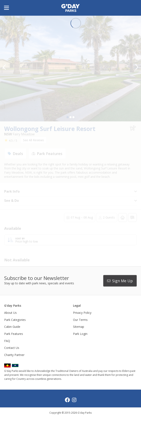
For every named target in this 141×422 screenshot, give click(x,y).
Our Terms (80, 320)
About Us (10, 313)
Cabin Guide (12, 327)
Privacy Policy (82, 313)
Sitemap (78, 327)
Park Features (13, 334)
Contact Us (11, 348)
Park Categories (15, 320)
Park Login (80, 334)
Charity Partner (14, 355)
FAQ (7, 341)
